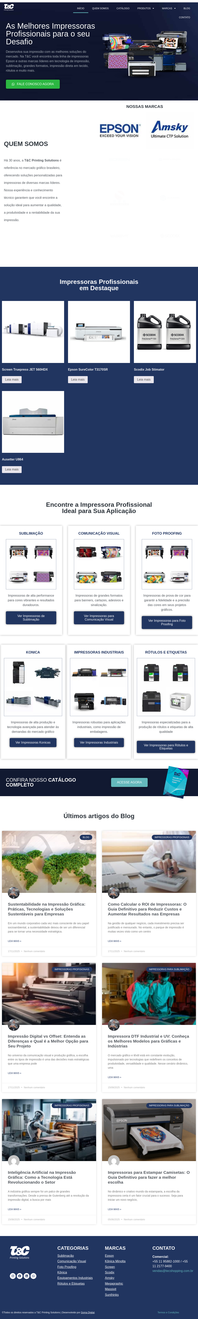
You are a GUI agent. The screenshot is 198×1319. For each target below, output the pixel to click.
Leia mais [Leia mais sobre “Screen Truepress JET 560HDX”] (11, 379)
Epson (109, 1255)
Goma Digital (87, 1312)
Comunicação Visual (71, 1261)
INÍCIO (80, 8)
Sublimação (65, 1255)
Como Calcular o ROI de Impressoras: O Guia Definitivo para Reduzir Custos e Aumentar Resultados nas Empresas (147, 909)
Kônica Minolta (115, 1261)
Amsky (109, 1278)
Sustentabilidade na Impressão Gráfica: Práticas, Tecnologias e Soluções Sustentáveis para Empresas (46, 909)
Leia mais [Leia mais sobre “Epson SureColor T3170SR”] (78, 379)
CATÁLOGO (123, 8)
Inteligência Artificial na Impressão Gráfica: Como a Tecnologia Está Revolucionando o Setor (42, 1177)
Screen (110, 1267)
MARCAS (169, 8)
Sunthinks (112, 1294)
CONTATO (184, 17)
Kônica (62, 1272)
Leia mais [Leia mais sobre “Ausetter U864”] (11, 469)
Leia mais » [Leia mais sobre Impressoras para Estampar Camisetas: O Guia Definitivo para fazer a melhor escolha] (114, 1209)
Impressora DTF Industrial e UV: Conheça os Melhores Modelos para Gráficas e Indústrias (148, 1041)
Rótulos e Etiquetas (71, 1283)
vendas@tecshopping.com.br (172, 1271)
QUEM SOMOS (100, 8)
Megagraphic (114, 1283)
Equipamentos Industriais (75, 1278)
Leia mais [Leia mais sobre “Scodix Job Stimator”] (143, 379)
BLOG (187, 8)
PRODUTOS (145, 8)
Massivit (110, 1289)
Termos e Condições (168, 1312)
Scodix (109, 1272)
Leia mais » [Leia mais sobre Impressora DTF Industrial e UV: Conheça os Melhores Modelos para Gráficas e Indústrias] (114, 1077)
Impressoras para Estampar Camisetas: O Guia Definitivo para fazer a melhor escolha (149, 1177)
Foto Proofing (66, 1267)
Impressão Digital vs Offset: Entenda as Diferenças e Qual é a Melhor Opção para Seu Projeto (48, 1041)
